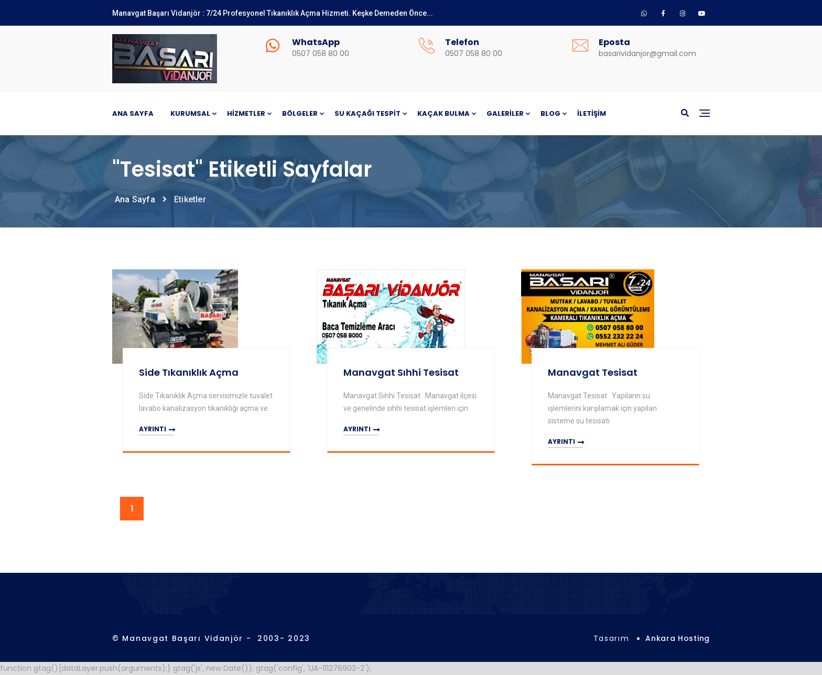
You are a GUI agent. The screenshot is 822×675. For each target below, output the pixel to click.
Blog (550, 114)
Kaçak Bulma (443, 114)
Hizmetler (246, 114)
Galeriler (505, 114)
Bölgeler (300, 114)
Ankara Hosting (677, 638)
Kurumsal (190, 114)
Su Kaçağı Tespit (367, 114)
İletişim (591, 113)
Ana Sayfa (133, 113)
